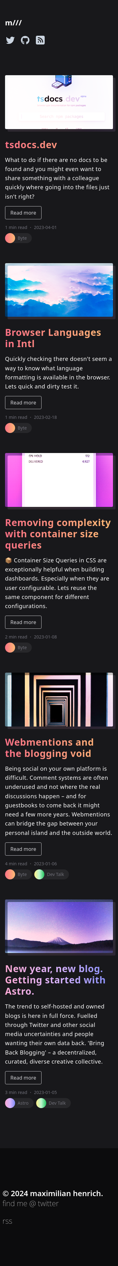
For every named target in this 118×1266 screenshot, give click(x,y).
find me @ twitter (31, 1203)
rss (7, 1221)
